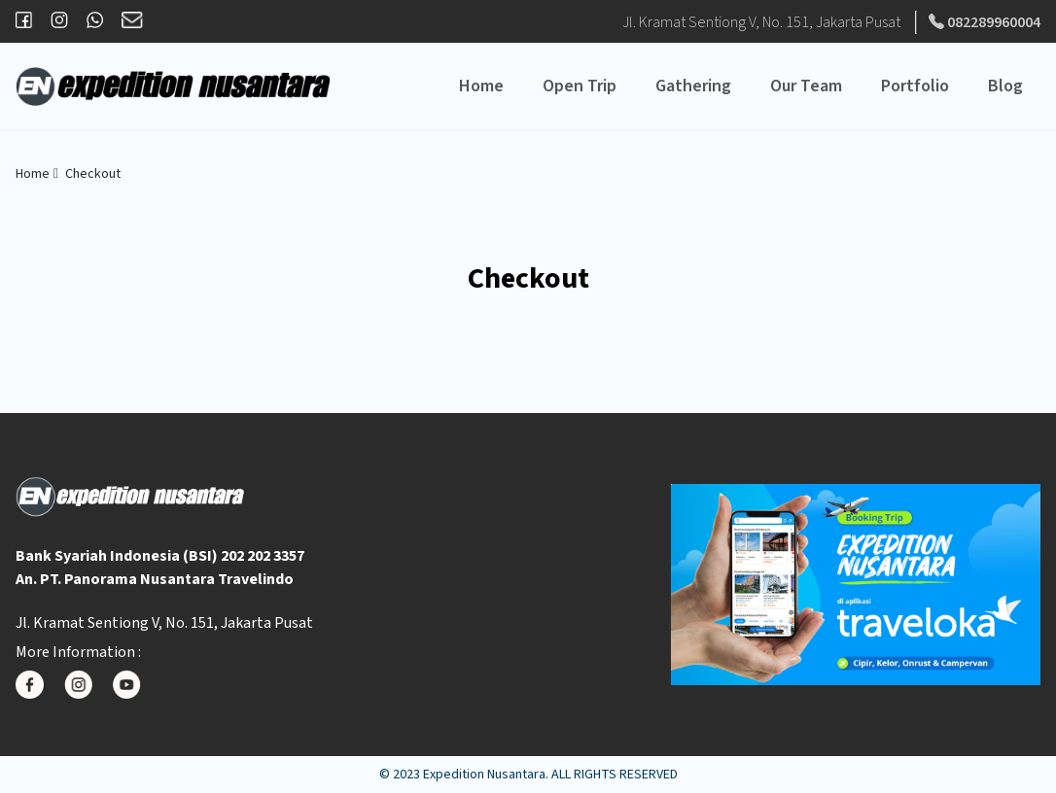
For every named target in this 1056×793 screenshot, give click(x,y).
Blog (1005, 86)
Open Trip (579, 86)
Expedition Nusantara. (485, 774)
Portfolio (915, 86)
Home (481, 86)
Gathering (693, 86)
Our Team (806, 86)
